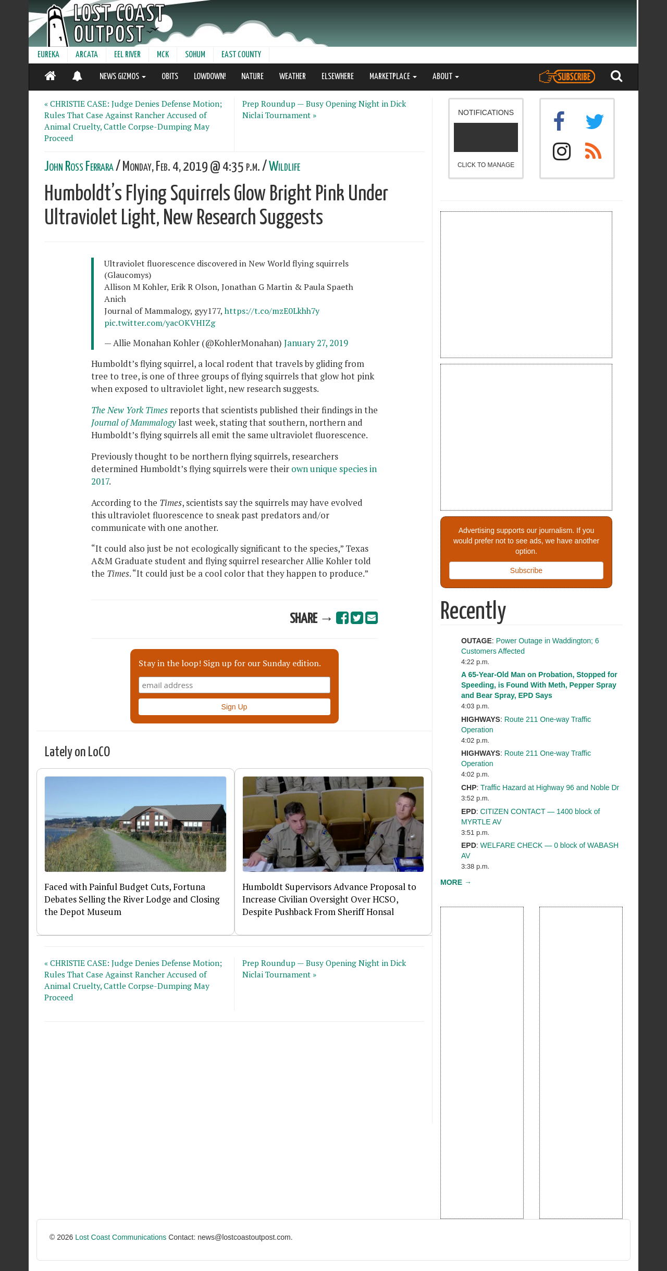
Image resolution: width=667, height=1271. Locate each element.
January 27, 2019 (316, 343)
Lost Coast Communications (120, 1237)
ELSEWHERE (338, 76)
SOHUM (195, 54)
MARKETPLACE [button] (393, 76)
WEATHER (292, 76)
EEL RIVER (127, 54)
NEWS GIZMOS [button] (123, 76)
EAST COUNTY (241, 54)
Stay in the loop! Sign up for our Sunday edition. (230, 663)
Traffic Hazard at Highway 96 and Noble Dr (549, 787)
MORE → (456, 882)
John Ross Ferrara (79, 167)
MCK (163, 54)
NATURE (252, 76)
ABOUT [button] (446, 76)
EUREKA (48, 54)
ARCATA (87, 54)
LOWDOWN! (210, 76)
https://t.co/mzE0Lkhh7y (272, 310)
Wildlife (284, 167)
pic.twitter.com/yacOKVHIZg (159, 322)
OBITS (170, 76)
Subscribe (526, 570)
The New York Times (129, 410)
